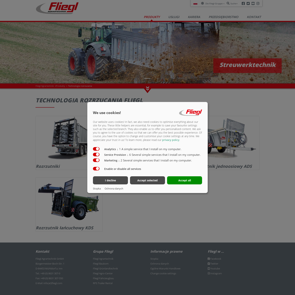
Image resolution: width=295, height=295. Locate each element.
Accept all (184, 180)
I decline (110, 180)
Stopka (97, 188)
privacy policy (170, 139)
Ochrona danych (114, 188)
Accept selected (147, 180)
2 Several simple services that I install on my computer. (155, 160)
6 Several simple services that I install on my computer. (164, 154)
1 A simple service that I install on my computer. (149, 149)
